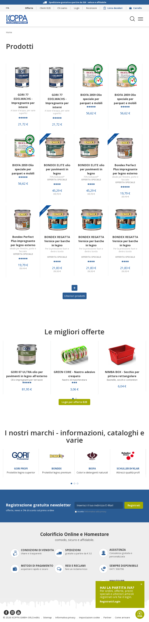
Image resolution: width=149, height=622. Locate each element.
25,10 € (125, 196)
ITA (7, 8)
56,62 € (91, 113)
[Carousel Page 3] (77, 483)
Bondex (57, 468)
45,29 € (57, 191)
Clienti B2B (45, 8)
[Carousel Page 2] (76, 398)
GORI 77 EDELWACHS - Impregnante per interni (23, 101)
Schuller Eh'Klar (128, 468)
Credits (36, 617)
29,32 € (57, 271)
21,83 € (57, 268)
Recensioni (91, 8)
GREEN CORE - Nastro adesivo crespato (74, 374)
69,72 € (57, 194)
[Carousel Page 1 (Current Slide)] (73, 398)
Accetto (91, 511)
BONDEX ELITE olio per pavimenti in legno (57, 169)
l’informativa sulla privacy (95, 511)
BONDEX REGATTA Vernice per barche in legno (57, 241)
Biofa (92, 468)
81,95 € (27, 389)
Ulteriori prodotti (74, 296)
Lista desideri (113, 8)
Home (9, 32)
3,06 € (74, 389)
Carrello (135, 8)
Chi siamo (62, 8)
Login (76, 8)
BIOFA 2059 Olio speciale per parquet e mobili (91, 99)
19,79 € (125, 193)
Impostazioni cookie (89, 617)
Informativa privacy (65, 617)
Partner (107, 617)
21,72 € (23, 124)
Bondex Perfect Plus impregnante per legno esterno (125, 169)
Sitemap (47, 617)
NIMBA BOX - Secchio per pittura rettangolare (122, 374)
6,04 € (122, 386)
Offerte (29, 8)
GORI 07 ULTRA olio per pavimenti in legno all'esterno (26, 374)
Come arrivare (122, 617)
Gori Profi (21, 468)
